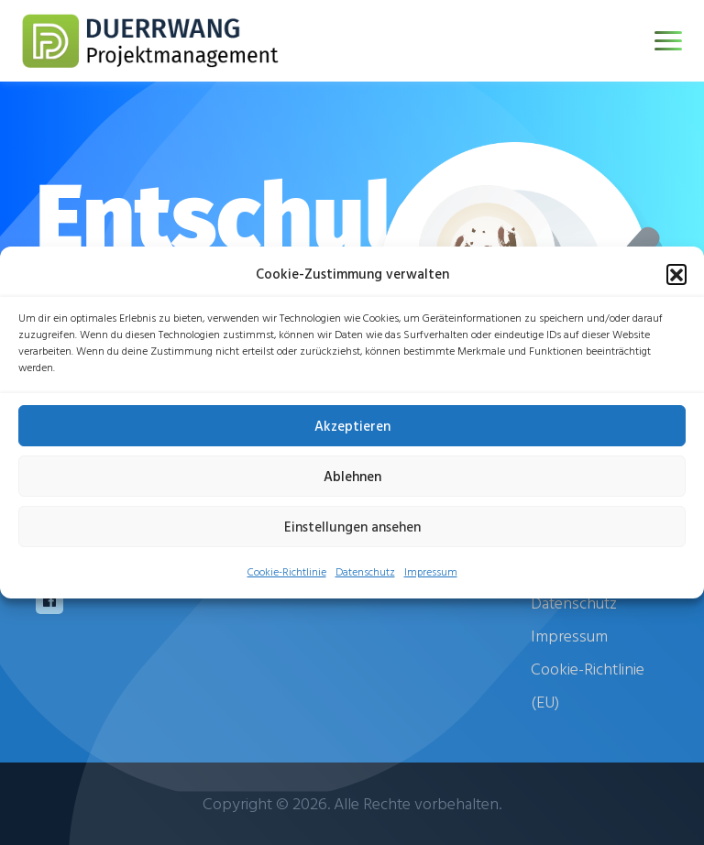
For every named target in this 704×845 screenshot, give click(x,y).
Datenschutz (365, 571)
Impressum (430, 571)
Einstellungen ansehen (352, 526)
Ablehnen (352, 476)
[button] (676, 274)
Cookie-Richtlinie (287, 571)
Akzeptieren (352, 425)
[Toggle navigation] (668, 41)
